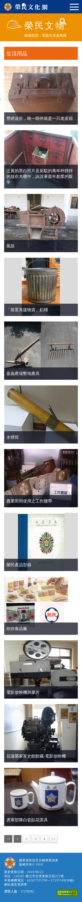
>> (53, 839)
